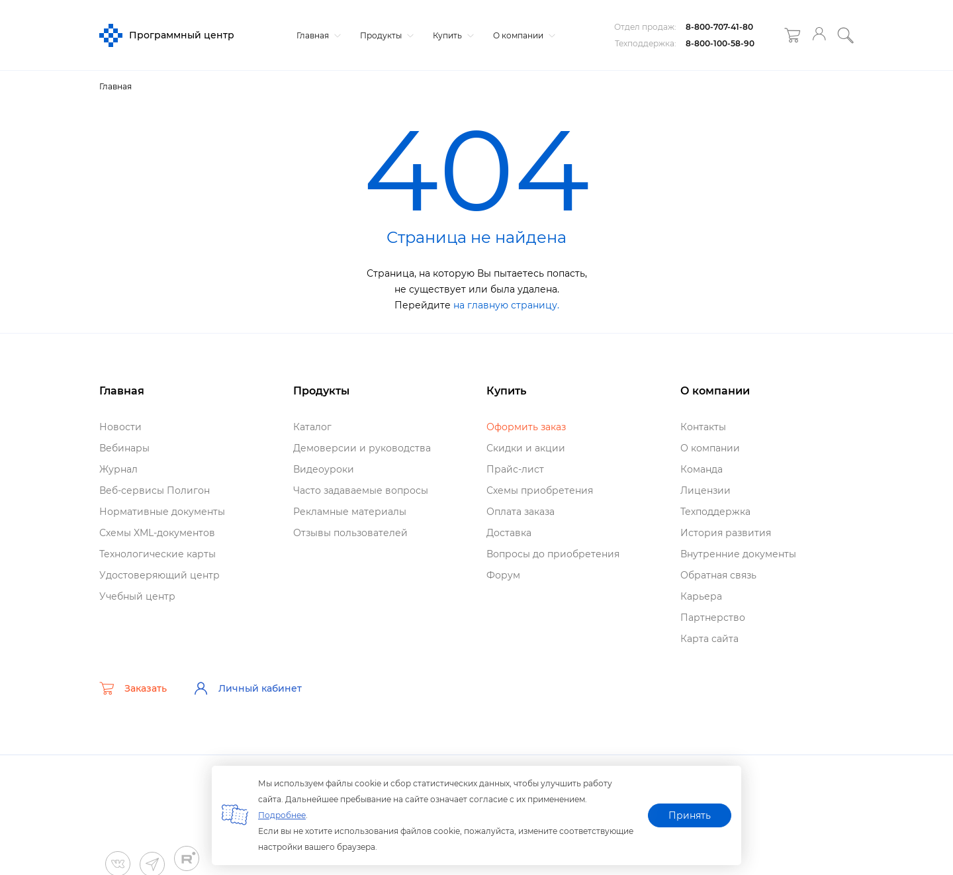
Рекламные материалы (349, 512)
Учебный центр (137, 596)
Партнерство (712, 617)
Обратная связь (718, 575)
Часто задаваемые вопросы (360, 490)
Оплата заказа (520, 512)
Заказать (133, 688)
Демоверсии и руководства (362, 448)
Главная (317, 35)
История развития (725, 533)
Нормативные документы (162, 512)
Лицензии (705, 490)
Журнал (118, 469)
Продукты (385, 35)
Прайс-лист (515, 469)
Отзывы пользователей (350, 533)
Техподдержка (715, 512)
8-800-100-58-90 (720, 43)
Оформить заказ (526, 427)
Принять (689, 815)
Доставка (508, 533)
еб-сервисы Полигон (154, 490)
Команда (701, 469)
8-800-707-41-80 (719, 27)
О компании (522, 35)
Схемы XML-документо (157, 533)
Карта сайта (709, 639)
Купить (452, 35)
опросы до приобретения (552, 554)
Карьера (701, 596)
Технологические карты (157, 554)
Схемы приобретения (539, 490)
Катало (312, 427)
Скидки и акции (525, 448)
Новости (120, 427)
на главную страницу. (506, 305)
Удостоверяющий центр (159, 575)
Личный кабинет (247, 688)
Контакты (703, 427)
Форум (503, 575)
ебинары (124, 448)
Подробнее (282, 815)
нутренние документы (738, 554)
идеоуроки (323, 469)
